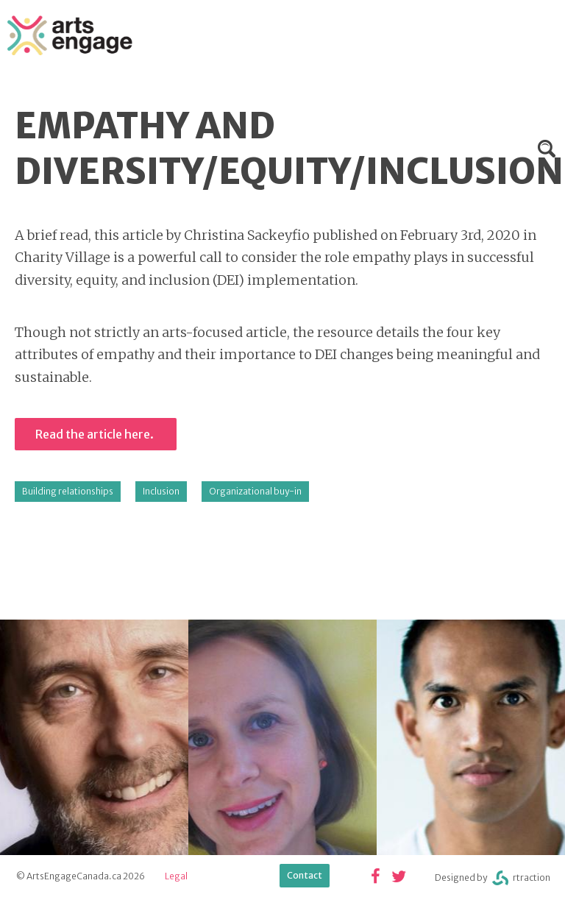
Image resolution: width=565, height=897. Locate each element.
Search (546, 148)
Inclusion (161, 491)
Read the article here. (95, 434)
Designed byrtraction (492, 878)
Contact (304, 875)
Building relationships (67, 491)
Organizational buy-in (255, 491)
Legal (176, 876)
